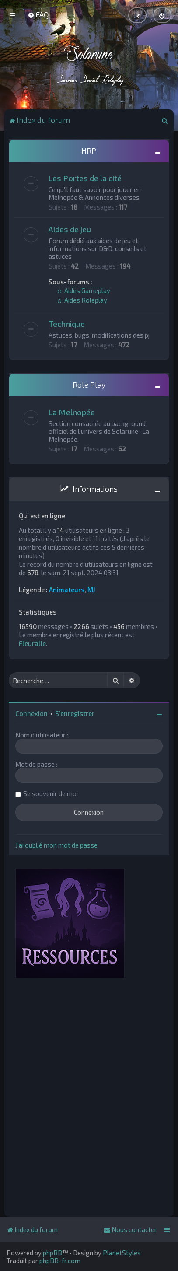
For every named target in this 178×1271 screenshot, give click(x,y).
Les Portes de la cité (85, 178)
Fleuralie (32, 643)
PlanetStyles (122, 1253)
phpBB (52, 1253)
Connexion (31, 713)
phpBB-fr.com (59, 1260)
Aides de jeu (70, 229)
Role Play (89, 384)
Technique (67, 323)
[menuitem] (38, 14)
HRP (88, 150)
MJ (91, 590)
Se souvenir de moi (50, 793)
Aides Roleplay (82, 300)
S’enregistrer (74, 713)
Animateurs (66, 590)
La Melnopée (72, 412)
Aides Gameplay (83, 290)
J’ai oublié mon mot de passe (56, 845)
